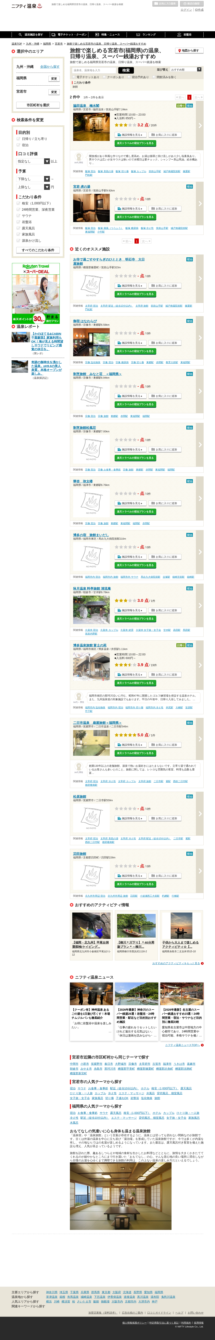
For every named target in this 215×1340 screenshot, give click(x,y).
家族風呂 (97, 1098)
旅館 (157, 1098)
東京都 (106, 1292)
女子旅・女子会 (80, 1098)
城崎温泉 (86, 1296)
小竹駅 (101, 231)
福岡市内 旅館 (110, 577)
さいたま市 (84, 1301)
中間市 (74, 1063)
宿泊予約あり (140, 77)
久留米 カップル (109, 630)
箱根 (62, 1296)
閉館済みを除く (167, 77)
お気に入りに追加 (166, 134)
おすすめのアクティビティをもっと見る (176, 963)
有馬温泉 (73, 1296)
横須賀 (66, 1301)
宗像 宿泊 (108, 362)
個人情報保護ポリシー (134, 1322)
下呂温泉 (99, 1296)
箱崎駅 (190, 577)
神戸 (154, 1301)
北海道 (127, 1292)
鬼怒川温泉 (168, 1296)
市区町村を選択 (38, 105)
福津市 (167, 1063)
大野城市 (120, 1063)
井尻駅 (169, 707)
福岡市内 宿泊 (92, 577)
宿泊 (73, 1088)
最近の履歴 (192, 4)
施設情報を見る (131, 134)
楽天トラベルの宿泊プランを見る (135, 143)
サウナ (82, 1088)
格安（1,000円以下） (164, 1088)
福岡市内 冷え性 (154, 707)
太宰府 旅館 (142, 305)
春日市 (108, 1063)
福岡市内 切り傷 (134, 707)
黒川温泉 (143, 1296)
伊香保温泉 (115, 1296)
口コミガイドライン (159, 1312)
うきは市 (179, 1063)
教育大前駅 (172, 362)
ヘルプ (179, 1312)
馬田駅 (186, 630)
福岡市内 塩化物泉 (95, 707)
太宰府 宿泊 (91, 305)
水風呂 (150, 1093)
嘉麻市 (191, 1063)
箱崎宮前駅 (178, 577)
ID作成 (199, 9)
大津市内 (144, 1301)
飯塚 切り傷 (122, 171)
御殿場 (105, 1301)
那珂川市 (110, 1068)
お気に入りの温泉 (165, 4)
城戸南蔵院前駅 (171, 171)
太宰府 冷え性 (108, 781)
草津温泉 (52, 1296)
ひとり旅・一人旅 (81, 1093)
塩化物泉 (146, 1098)
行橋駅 (175, 895)
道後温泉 (129, 1296)
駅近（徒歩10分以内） (124, 1088)
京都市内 (130, 1301)
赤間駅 (159, 362)
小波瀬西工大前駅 (150, 895)
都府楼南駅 (91, 785)
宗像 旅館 (103, 416)
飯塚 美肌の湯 (105, 171)
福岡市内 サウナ (129, 577)
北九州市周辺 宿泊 (95, 895)
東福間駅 (90, 231)
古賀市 (156, 1063)
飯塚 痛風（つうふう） (110, 228)
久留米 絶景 (127, 630)
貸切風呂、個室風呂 (169, 1093)
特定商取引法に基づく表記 (164, 1322)
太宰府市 (144, 1063)
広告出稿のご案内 (132, 1312)
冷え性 (112, 1093)
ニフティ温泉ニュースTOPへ (182, 1045)
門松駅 (88, 175)
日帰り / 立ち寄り (34, 139)
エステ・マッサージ (131, 1093)
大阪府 (116, 1292)
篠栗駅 (186, 171)
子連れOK (122, 1098)
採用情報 (199, 1322)
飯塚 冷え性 (147, 228)
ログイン (186, 9)
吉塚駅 (166, 577)
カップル (100, 1093)
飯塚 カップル (138, 171)
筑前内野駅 (91, 633)
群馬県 (95, 1292)
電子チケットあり (88, 77)
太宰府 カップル (127, 781)
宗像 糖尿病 (122, 362)
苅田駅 (134, 895)
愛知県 (148, 1292)
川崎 (57, 1301)
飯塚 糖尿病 (131, 228)
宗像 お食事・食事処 (109, 469)
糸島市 (98, 1068)
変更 (54, 78)
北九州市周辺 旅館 (118, 895)
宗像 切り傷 (137, 362)
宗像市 (132, 1063)
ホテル (145, 1088)
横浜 (49, 1301)
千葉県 (74, 1292)
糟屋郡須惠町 (183, 1068)
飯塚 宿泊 (90, 171)
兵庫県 (85, 1292)
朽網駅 (165, 895)
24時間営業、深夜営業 (38, 209)
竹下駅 (88, 711)
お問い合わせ (196, 1312)
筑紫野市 (96, 1063)
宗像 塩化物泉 (92, 362)
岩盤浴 (134, 1098)
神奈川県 (52, 1292)
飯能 (96, 1301)
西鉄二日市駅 (180, 781)
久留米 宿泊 (91, 630)
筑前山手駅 (155, 171)
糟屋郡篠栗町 (145, 1068)
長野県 (138, 1292)
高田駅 (176, 630)
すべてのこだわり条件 (38, 250)
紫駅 (168, 781)
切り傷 (109, 1098)
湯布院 (155, 1296)
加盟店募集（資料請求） (102, 1312)
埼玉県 (64, 1292)
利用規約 (186, 1322)
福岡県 (159, 1292)
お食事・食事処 (98, 1088)
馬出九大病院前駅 (150, 577)
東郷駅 (150, 362)
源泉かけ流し (31, 240)
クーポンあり (115, 77)
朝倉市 (74, 1068)
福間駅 (146, 416)
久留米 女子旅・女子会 (148, 630)
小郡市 (84, 1063)
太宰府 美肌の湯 (109, 838)
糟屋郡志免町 (164, 1068)
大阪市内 (117, 1301)
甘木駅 (167, 630)
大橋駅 (179, 707)
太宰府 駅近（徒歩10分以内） (116, 305)
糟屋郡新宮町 (78, 1073)
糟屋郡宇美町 (126, 1068)
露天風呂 (186, 1088)
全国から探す (50, 66)
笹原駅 (189, 707)
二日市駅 (158, 781)
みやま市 (86, 1068)
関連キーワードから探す (28, 1306)
